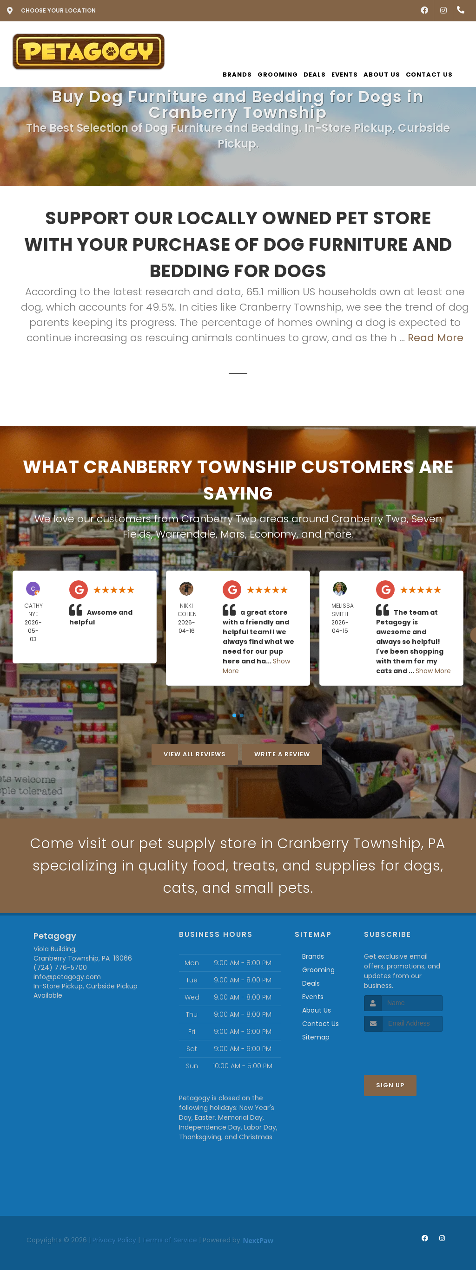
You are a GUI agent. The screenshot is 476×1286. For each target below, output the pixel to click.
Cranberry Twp (369, 519)
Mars (232, 534)
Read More (435, 338)
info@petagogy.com (67, 976)
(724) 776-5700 (60, 967)
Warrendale (186, 534)
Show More (433, 670)
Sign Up (390, 1085)
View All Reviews (195, 754)
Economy (273, 534)
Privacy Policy (114, 1240)
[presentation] (413, 1049)
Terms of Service (169, 1240)
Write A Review (282, 754)
